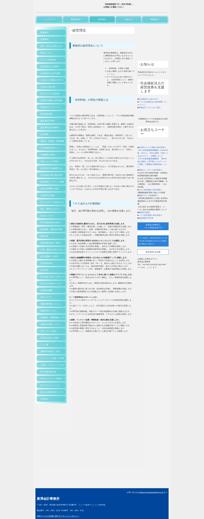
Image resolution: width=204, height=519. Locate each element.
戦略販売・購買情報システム (53, 317)
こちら (149, 267)
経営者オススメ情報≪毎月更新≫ (152, 147)
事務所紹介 (76, 19)
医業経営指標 (46, 114)
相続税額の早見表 (146, 218)
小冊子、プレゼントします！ (53, 365)
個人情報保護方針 (48, 372)
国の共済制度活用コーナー (52, 392)
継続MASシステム (49, 311)
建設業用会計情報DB (50, 127)
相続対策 (44, 236)
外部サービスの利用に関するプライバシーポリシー (58, 516)
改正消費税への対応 (49, 256)
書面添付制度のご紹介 (50, 351)
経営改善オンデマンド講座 (52, 182)
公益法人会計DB (48, 87)
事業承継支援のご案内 (50, 243)
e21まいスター (47, 216)
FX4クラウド (46, 297)
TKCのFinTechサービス (51, 283)
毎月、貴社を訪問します (51, 46)
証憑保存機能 (46, 290)
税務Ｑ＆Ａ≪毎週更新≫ (149, 195)
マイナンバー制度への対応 (52, 358)
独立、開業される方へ (50, 209)
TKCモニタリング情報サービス (53, 378)
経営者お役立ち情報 (49, 338)
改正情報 (44, 270)
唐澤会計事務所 (48, 498)
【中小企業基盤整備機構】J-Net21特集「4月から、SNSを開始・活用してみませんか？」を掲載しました (152, 153)
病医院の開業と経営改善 (51, 100)
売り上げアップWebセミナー (53, 202)
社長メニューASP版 (49, 161)
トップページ (49, 19)
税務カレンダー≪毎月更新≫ (150, 170)
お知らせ (128, 19)
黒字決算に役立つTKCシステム (53, 277)
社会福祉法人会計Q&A (51, 73)
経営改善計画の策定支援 (51, 175)
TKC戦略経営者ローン (50, 148)
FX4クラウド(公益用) (50, 93)
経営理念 (102, 19)
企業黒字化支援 (47, 195)
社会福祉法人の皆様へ (50, 66)
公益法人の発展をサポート (52, 80)
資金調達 (44, 134)
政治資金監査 (46, 263)
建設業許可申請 (47, 121)
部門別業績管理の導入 (50, 222)
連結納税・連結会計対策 (51, 229)
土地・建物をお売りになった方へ (53, 249)
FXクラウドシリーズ (50, 385)
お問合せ (44, 399)
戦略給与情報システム (50, 324)
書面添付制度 (144, 212)
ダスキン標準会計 (48, 60)
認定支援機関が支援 (49, 188)
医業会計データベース (50, 107)
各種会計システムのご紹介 (150, 107)
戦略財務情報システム (50, 304)
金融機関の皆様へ (48, 154)
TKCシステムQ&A (49, 331)
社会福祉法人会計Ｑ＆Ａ (149, 99)
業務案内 (44, 32)
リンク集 (44, 344)
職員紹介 (155, 19)
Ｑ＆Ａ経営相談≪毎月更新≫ (150, 190)
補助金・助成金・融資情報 (52, 141)
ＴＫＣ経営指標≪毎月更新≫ (150, 215)
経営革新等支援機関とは (51, 168)
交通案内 (44, 39)
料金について (46, 53)
